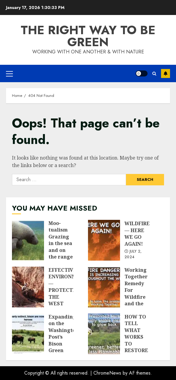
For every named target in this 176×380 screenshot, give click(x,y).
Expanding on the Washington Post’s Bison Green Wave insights (28, 333)
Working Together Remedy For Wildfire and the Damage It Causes (104, 287)
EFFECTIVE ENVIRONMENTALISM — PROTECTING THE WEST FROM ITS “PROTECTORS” (28, 287)
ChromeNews (107, 373)
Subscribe (165, 73)
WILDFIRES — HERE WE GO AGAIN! (104, 240)
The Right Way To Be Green (88, 36)
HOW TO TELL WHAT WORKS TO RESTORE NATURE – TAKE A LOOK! (104, 333)
